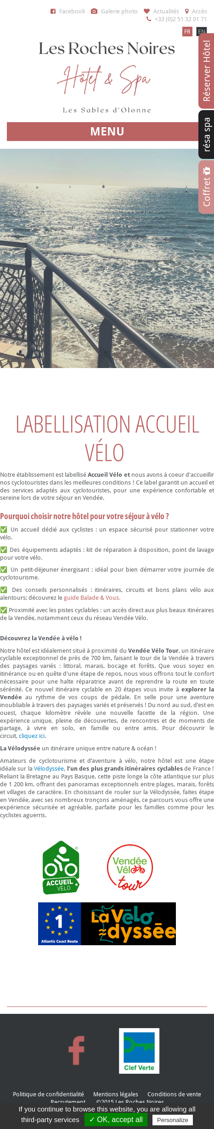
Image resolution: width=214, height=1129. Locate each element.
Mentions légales (115, 1094)
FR (187, 31)
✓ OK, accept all (116, 1119)
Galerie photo (114, 11)
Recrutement (68, 1102)
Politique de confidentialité (48, 1094)
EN (201, 31)
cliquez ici (32, 735)
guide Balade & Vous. (92, 597)
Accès (196, 11)
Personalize (172, 1120)
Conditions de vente (174, 1094)
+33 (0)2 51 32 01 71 (176, 19)
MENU (107, 131)
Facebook (68, 11)
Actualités (161, 11)
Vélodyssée (49, 768)
